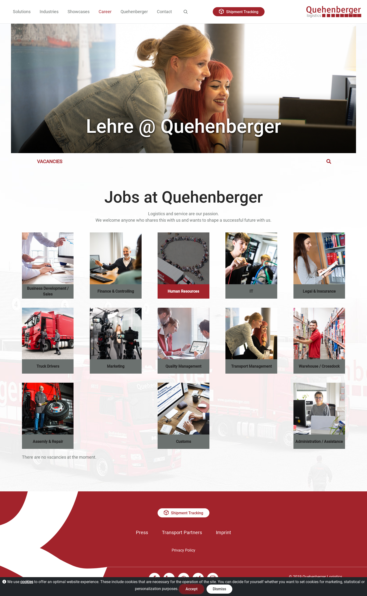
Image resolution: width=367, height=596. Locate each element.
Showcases (79, 11)
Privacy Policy (183, 550)
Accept (191, 589)
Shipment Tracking (238, 11)
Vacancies (49, 161)
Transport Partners (182, 532)
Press (142, 532)
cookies (26, 582)
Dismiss (219, 589)
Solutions (22, 11)
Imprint (223, 532)
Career (105, 11)
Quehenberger (134, 11)
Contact (164, 11)
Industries (49, 11)
